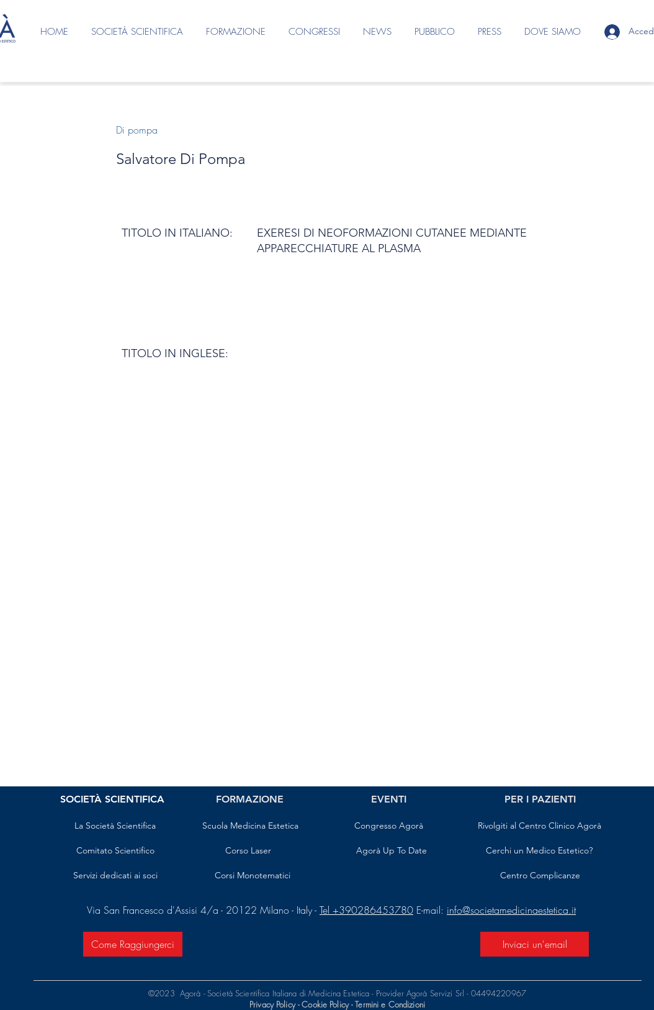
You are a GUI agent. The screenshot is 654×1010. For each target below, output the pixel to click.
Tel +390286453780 (366, 910)
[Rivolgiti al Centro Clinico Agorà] (539, 826)
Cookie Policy (326, 1004)
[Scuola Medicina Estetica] (250, 826)
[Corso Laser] (248, 851)
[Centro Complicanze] (540, 876)
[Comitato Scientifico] (115, 851)
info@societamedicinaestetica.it (511, 910)
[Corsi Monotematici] (252, 876)
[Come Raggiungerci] (132, 944)
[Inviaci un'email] (534, 944)
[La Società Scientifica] (115, 826)
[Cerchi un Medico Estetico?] (539, 851)
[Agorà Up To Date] (391, 851)
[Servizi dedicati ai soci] (115, 876)
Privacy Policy (272, 1004)
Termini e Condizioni (390, 1004)
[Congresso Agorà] (389, 826)
